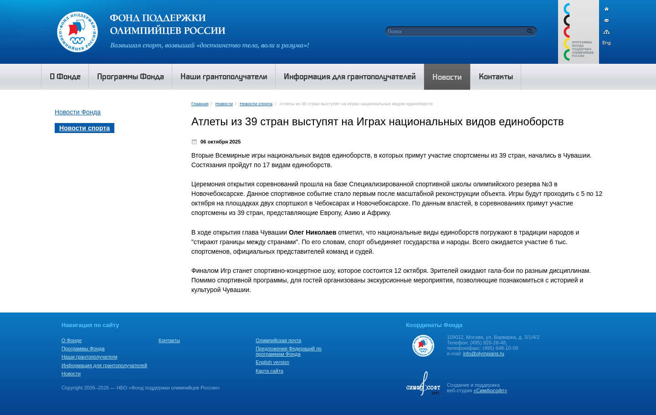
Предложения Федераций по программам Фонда (289, 351)
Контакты (169, 340)
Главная (199, 103)
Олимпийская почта (278, 340)
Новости (224, 103)
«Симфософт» (490, 390)
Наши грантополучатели (90, 356)
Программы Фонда (83, 348)
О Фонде (72, 340)
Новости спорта (256, 103)
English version (272, 362)
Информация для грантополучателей (104, 365)
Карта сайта (269, 371)
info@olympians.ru (483, 353)
